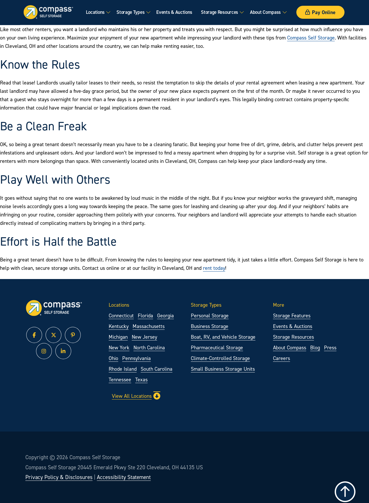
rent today (214, 268)
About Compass (265, 12)
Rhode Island (123, 369)
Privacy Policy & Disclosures (59, 477)
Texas (141, 379)
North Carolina (149, 347)
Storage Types (130, 12)
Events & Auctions (174, 12)
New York (119, 347)
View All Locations (136, 396)
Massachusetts (149, 326)
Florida (145, 315)
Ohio (113, 358)
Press (330, 347)
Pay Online (320, 12)
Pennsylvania (136, 358)
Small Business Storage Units (223, 369)
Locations (95, 12)
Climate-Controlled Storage (220, 358)
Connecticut (121, 315)
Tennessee (120, 379)
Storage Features (291, 315)
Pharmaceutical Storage (217, 347)
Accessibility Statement (124, 477)
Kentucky (119, 326)
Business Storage (209, 326)
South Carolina (156, 369)
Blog (315, 347)
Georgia (165, 315)
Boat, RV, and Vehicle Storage (223, 337)
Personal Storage (210, 315)
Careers (281, 358)
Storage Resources (219, 12)
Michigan (118, 337)
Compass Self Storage (311, 38)
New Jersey (144, 337)
